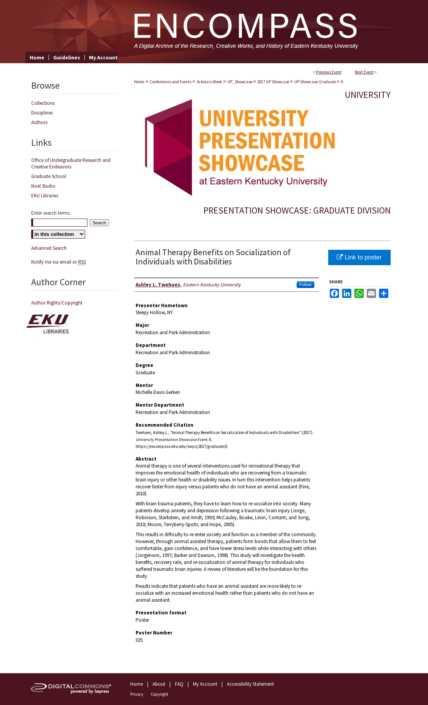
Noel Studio (43, 186)
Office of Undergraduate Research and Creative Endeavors (71, 163)
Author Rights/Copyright (56, 302)
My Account (205, 684)
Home (139, 81)
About (159, 684)
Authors (39, 122)
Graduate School (48, 176)
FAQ (179, 684)
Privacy (136, 694)
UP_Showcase (240, 81)
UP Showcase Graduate (315, 81)
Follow (305, 284)
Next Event (364, 72)
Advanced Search (49, 248)
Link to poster (359, 257)
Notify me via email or (58, 262)
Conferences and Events (170, 81)
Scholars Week (209, 81)
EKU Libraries (44, 195)
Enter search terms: (50, 213)
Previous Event (329, 72)
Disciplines (42, 112)
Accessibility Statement (250, 684)
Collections (43, 103)
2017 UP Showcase (273, 81)
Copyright (159, 694)
